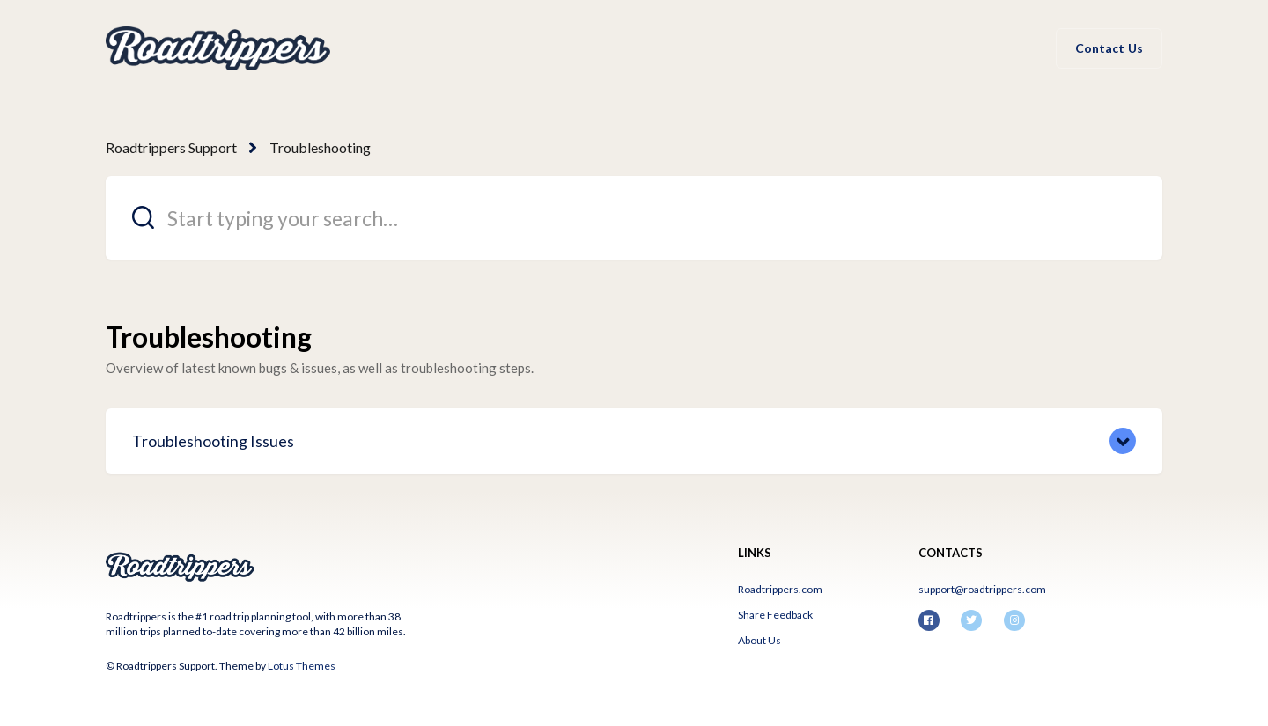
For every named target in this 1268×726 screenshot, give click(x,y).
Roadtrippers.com (780, 589)
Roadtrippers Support (171, 147)
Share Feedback (775, 614)
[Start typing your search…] (634, 218)
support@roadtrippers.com (982, 589)
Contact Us (1109, 47)
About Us (759, 640)
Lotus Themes (301, 665)
